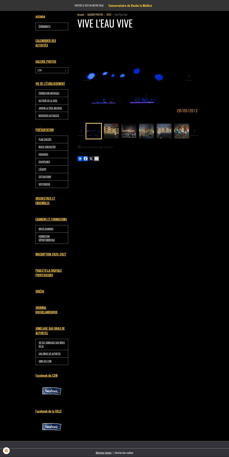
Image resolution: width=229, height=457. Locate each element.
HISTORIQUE (44, 184)
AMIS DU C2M (45, 361)
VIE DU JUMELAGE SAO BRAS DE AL (52, 344)
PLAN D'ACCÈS (45, 139)
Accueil (80, 14)
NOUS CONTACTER (47, 147)
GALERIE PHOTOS (95, 14)
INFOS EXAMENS (46, 229)
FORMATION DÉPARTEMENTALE (47, 238)
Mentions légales (104, 453)
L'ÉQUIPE (42, 169)
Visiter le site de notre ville (89, 5)
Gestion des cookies (124, 453)
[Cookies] (6, 450)
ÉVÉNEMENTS (44, 26)
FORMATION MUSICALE (49, 93)
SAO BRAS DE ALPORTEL (50, 354)
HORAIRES (43, 154)
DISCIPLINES (44, 162)
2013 (108, 14)
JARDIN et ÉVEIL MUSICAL (50, 108)
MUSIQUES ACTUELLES (49, 115)
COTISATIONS (45, 177)
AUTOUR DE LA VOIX (48, 101)
